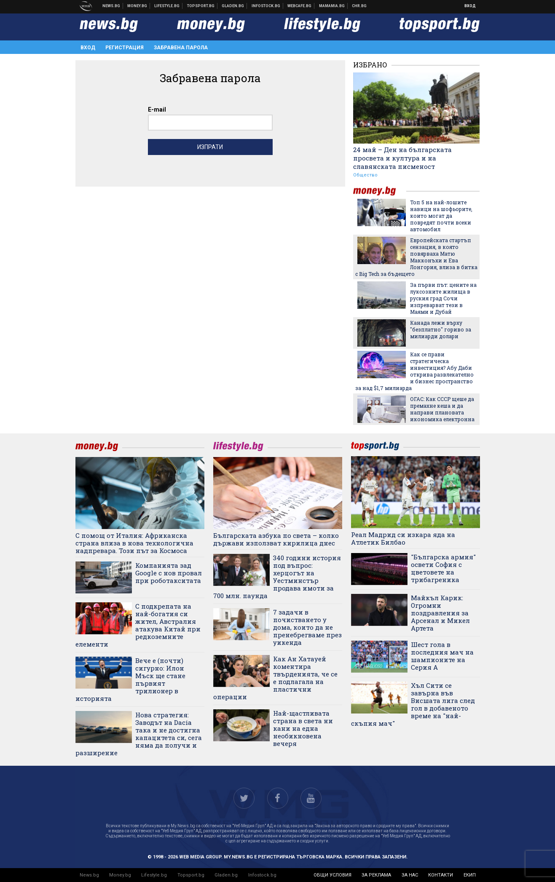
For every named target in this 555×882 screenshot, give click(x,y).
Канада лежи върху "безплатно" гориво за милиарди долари (440, 329)
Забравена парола (181, 48)
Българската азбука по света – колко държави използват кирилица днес (276, 539)
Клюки (167, 6)
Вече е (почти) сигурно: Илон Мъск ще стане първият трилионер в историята (130, 679)
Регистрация (124, 48)
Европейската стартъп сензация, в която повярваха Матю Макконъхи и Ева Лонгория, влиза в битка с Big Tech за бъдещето (416, 257)
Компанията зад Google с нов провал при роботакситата (168, 572)
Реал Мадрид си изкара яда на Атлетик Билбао (403, 538)
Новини (111, 6)
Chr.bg (359, 6)
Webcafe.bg (299, 6)
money (379, 191)
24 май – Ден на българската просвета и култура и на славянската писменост (402, 158)
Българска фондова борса (266, 6)
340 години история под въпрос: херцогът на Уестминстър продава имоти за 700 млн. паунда (277, 576)
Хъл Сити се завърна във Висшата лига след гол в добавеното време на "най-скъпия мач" (413, 704)
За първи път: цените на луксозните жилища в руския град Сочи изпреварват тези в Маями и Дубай (443, 298)
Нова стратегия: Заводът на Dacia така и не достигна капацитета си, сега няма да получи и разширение (138, 733)
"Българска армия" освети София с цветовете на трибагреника (443, 568)
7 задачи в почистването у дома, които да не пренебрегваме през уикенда (307, 627)
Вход (470, 6)
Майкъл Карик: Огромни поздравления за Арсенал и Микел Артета (440, 613)
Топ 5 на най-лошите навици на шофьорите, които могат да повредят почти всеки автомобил (441, 216)
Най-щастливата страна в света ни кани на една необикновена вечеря (303, 728)
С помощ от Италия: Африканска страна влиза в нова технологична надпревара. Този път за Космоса (134, 543)
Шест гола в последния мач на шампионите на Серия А (442, 656)
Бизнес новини (137, 6)
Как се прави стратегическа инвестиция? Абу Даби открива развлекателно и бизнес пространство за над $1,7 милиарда (414, 371)
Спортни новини (201, 6)
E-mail (157, 109)
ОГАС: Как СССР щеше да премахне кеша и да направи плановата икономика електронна (442, 409)
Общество (365, 175)
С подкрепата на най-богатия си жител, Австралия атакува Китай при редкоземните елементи (138, 625)
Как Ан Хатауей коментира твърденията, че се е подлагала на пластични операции (275, 677)
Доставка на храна (233, 6)
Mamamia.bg (332, 6)
